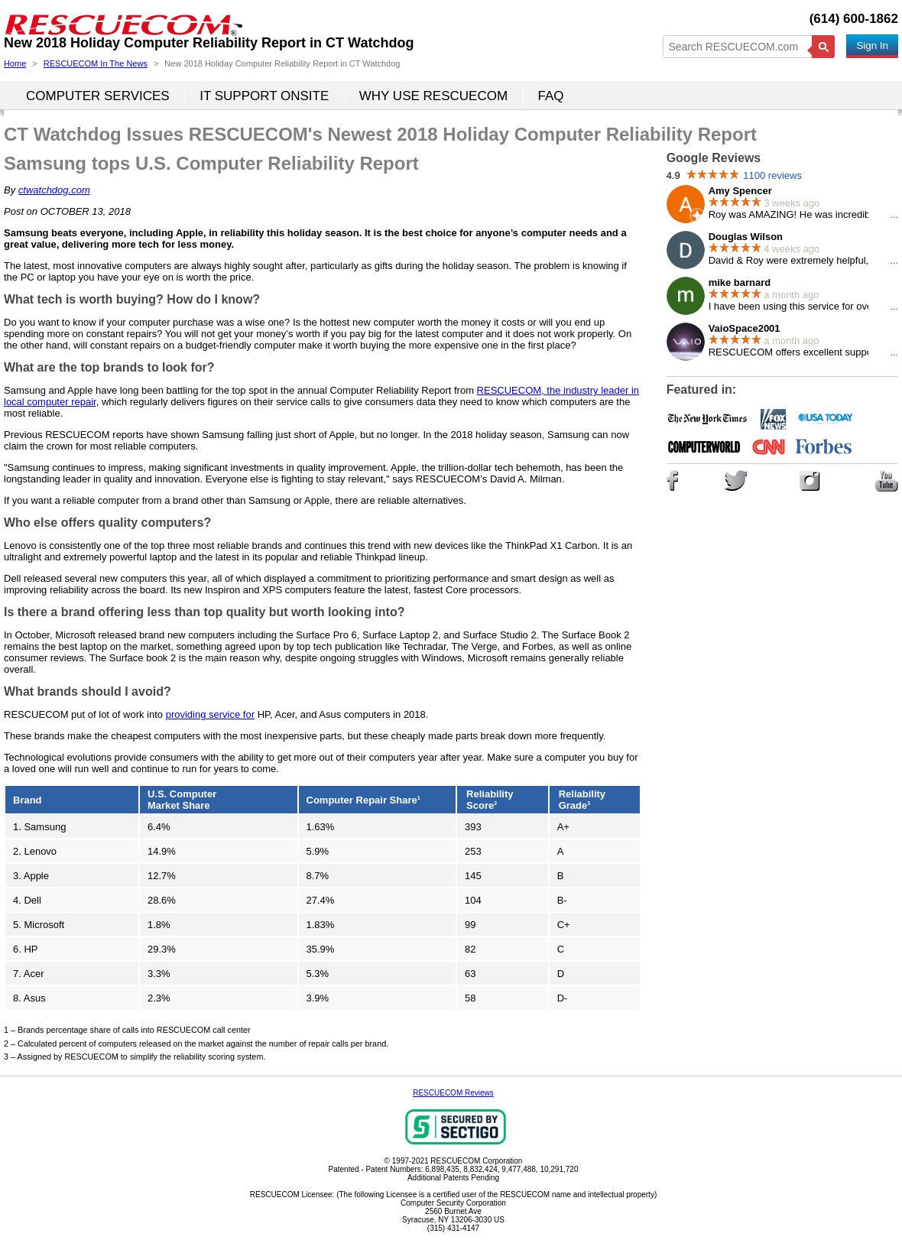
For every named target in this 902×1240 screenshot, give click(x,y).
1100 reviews (772, 175)
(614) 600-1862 (854, 18)
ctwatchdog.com (54, 190)
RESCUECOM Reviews (453, 1093)
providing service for (210, 714)
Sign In (872, 45)
